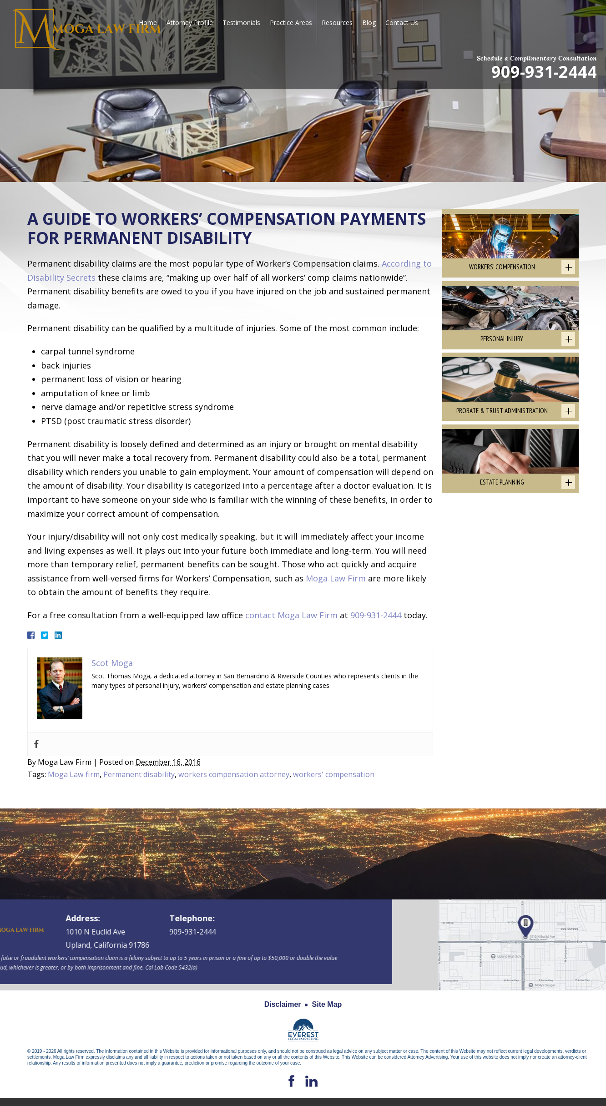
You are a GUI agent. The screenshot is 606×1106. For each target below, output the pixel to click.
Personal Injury (501, 341)
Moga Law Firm (336, 578)
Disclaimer (282, 1004)
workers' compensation (333, 774)
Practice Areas (291, 22)
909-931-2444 (544, 71)
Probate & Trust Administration (502, 414)
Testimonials (241, 22)
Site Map (327, 1004)
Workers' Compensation (502, 268)
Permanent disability (139, 774)
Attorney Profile (190, 22)
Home (148, 22)
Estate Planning (502, 487)
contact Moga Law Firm (291, 615)
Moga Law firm (74, 774)
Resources (337, 22)
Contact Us (401, 22)
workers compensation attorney (233, 774)
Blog (369, 22)
